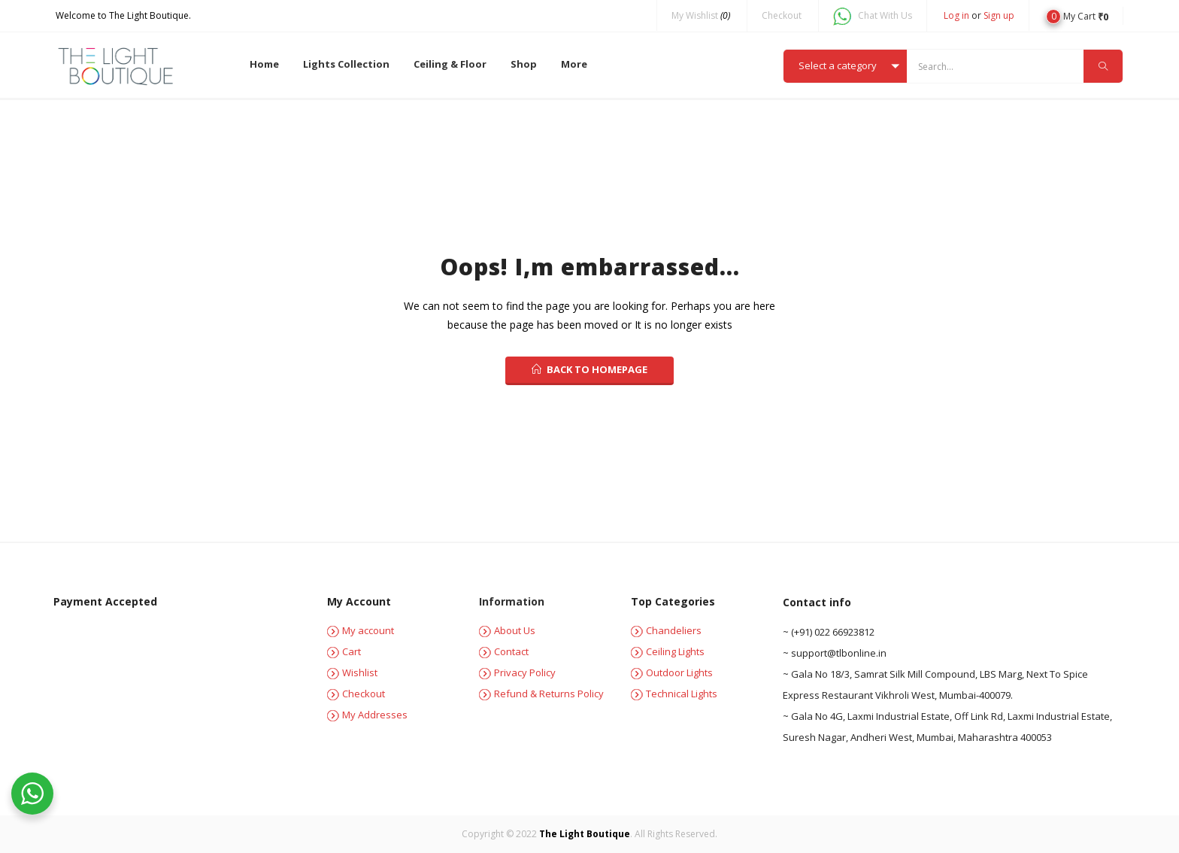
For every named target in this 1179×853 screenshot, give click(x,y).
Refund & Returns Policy (541, 693)
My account (360, 630)
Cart (344, 651)
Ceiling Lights (668, 651)
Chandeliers (666, 630)
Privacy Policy (517, 672)
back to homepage (589, 369)
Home (264, 64)
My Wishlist (700, 15)
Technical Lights (674, 693)
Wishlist (352, 672)
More (574, 64)
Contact (504, 651)
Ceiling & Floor (450, 64)
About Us (507, 630)
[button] (1077, 15)
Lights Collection (346, 64)
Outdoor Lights (672, 672)
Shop (524, 64)
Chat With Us (872, 16)
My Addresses (367, 714)
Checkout (782, 15)
